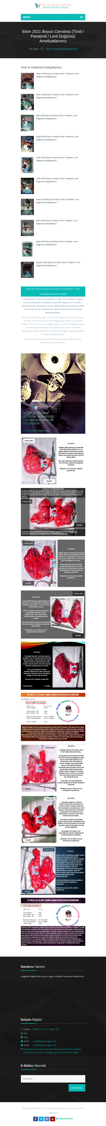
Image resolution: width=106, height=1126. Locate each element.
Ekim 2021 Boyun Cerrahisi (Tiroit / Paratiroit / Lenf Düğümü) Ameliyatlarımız (53, 291)
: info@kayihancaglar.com (44, 1041)
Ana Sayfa (34, 49)
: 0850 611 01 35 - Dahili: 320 (45, 1029)
